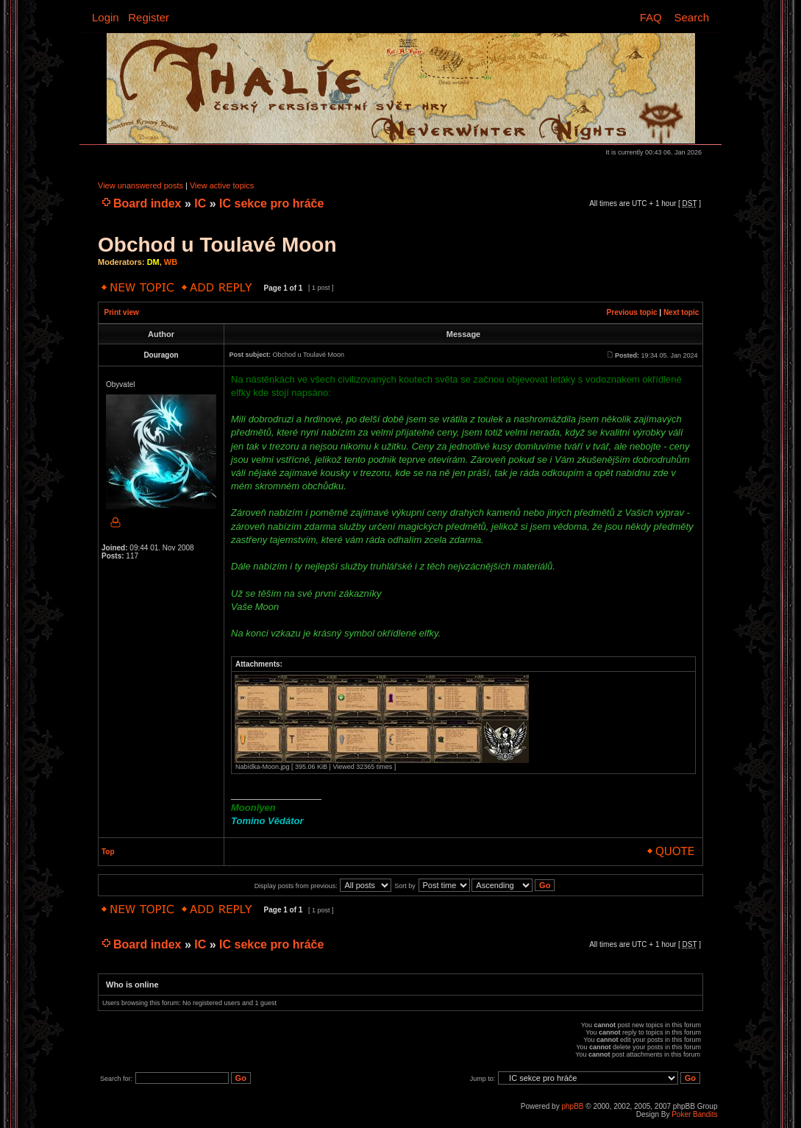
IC (200, 203)
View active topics (222, 185)
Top (108, 852)
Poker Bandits (694, 1114)
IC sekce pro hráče (271, 203)
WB (170, 262)
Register (148, 17)
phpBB (572, 1106)
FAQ (651, 17)
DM (153, 262)
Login (105, 17)
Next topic (681, 312)
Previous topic (632, 312)
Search (691, 17)
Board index (147, 203)
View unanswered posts (140, 185)
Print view (121, 312)
